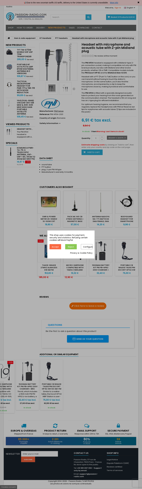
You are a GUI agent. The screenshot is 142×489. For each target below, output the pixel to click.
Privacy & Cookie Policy (81, 253)
